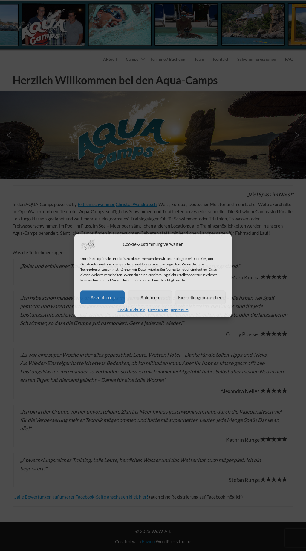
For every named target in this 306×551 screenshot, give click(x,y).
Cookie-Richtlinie (131, 310)
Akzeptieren (103, 297)
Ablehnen (149, 297)
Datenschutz (158, 310)
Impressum (180, 310)
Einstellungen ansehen (200, 297)
